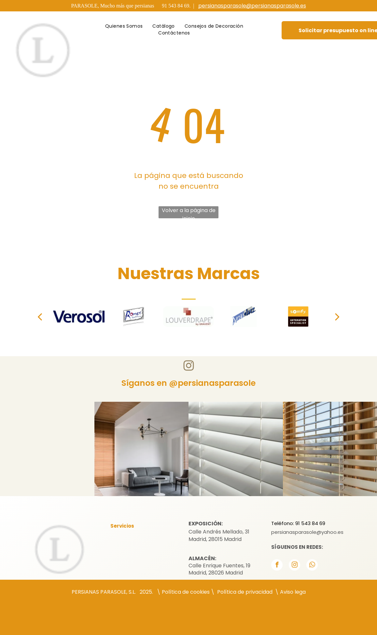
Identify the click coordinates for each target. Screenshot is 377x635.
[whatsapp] (312, 565)
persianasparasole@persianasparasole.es (252, 5)
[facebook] (277, 565)
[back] (39, 316)
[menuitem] (123, 26)
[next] (337, 316)
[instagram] (294, 565)
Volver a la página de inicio (189, 212)
